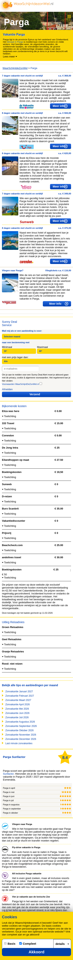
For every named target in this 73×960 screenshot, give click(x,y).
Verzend (35, 394)
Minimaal (7, 347)
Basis (9, 943)
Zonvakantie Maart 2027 (18, 700)
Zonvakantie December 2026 (20, 739)
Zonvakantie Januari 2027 (19, 691)
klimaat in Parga (15, 42)
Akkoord (36, 952)
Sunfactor (8, 773)
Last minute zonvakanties (18, 743)
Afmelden (7, 389)
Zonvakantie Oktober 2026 (19, 730)
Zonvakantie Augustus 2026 (20, 721)
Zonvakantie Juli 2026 (17, 717)
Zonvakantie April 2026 (17, 704)
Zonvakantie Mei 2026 (17, 708)
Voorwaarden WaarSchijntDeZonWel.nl (20, 384)
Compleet (27, 943)
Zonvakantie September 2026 (21, 726)
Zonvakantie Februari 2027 (19, 695)
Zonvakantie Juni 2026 (17, 713)
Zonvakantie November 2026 (20, 734)
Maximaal (42, 347)
